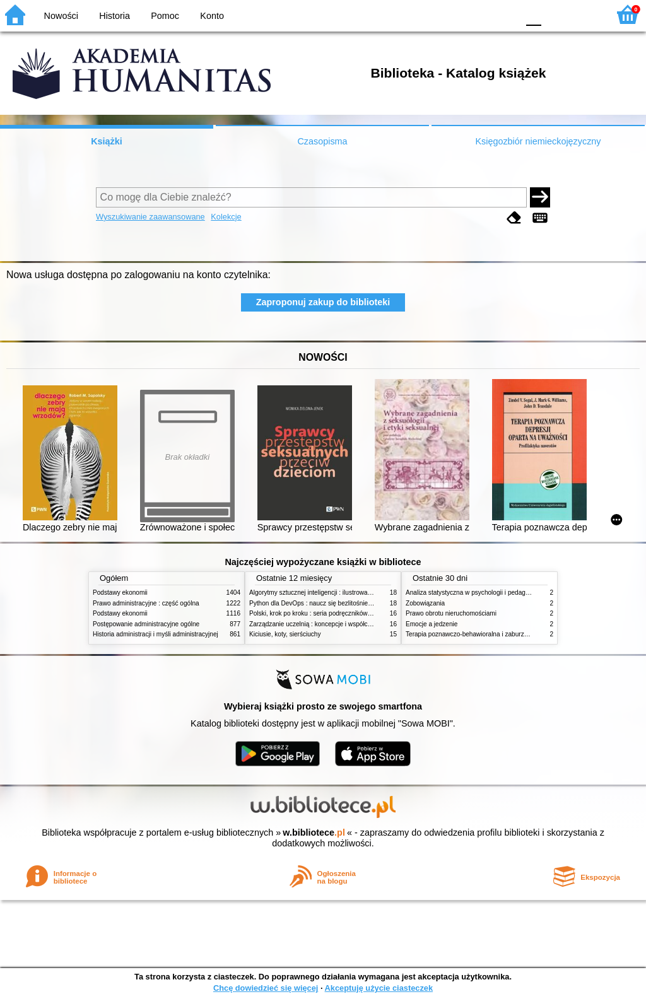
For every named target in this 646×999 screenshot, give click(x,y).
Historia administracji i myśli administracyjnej (155, 634)
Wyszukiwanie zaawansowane (150, 216)
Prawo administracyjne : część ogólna (146, 603)
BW (453, 14)
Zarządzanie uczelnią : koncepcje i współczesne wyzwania (331, 624)
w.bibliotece (314, 832)
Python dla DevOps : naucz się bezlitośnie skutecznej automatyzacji (344, 603)
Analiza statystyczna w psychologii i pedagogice (473, 592)
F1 (555, 14)
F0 (533, 14)
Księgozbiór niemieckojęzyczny (538, 141)
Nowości (61, 16)
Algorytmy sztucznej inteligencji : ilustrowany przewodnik (328, 592)
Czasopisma (322, 141)
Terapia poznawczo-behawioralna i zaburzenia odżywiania (487, 634)
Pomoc (165, 16)
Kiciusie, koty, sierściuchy (285, 634)
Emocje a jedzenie (431, 624)
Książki (106, 141)
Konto (212, 16)
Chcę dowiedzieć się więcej (265, 988)
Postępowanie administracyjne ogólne (146, 624)
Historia (114, 16)
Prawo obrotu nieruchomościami (451, 613)
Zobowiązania (425, 603)
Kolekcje (226, 216)
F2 (584, 14)
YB (478, 14)
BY (504, 14)
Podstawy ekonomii (120, 592)
